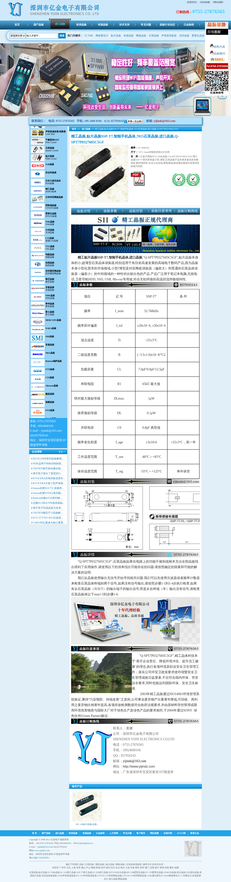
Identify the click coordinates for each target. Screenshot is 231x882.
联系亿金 (194, 833)
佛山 (83, 867)
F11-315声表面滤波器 (86, 875)
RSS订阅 (181, 833)
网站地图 (154, 833)
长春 (132, 867)
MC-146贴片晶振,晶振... (87, 824)
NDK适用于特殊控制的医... (48, 463)
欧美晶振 (73, 833)
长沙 (118, 867)
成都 (176, 867)
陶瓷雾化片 (102, 35)
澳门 (147, 867)
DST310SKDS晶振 (117, 872)
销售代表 (217, 46)
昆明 (162, 867)
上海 (73, 867)
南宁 (157, 867)
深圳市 (55, 867)
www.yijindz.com (41, 850)
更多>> (62, 452)
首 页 (34, 833)
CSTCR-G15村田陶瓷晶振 (109, 875)
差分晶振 (181, 872)
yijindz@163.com (164, 120)
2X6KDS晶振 (170, 872)
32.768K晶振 (54, 872)
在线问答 (168, 833)
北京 (68, 867)
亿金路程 (100, 833)
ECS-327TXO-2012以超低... (48, 517)
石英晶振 (154, 35)
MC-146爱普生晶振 (136, 872)
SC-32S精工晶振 (68, 872)
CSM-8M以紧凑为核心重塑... (49, 522)
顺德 (93, 867)
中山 (88, 867)
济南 (167, 867)
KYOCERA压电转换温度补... (49, 478)
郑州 (142, 867)
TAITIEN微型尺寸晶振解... (48, 512)
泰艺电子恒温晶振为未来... (48, 507)
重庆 (172, 867)
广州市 (62, 867)
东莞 (78, 867)
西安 (137, 867)
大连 (127, 867)
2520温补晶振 (192, 872)
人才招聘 (113, 833)
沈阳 (152, 867)
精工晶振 (156, 694)
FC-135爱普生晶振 (154, 872)
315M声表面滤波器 (66, 875)
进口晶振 (86, 129)
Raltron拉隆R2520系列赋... (47, 498)
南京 (122, 867)
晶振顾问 (217, 53)
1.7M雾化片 (186, 875)
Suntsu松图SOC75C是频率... (48, 488)
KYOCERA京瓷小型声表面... (49, 483)
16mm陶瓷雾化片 (172, 875)
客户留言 (140, 833)
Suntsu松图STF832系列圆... (48, 493)
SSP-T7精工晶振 (84, 872)
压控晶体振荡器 (49, 875)
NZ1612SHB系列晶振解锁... (48, 458)
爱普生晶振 (198, 35)
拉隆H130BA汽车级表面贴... (48, 503)
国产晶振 (46, 833)
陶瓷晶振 (141, 35)
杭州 (103, 867)
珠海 (98, 867)
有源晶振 (129, 35)
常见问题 (127, 833)
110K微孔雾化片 (155, 875)
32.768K (88, 35)
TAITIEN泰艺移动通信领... (48, 468)
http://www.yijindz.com (139, 766)
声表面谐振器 (169, 35)
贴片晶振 (116, 35)
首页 (74, 129)
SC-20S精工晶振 (100, 872)
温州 (108, 867)
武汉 (113, 867)
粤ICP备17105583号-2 (39, 857)
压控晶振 (184, 35)
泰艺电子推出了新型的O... (47, 473)
